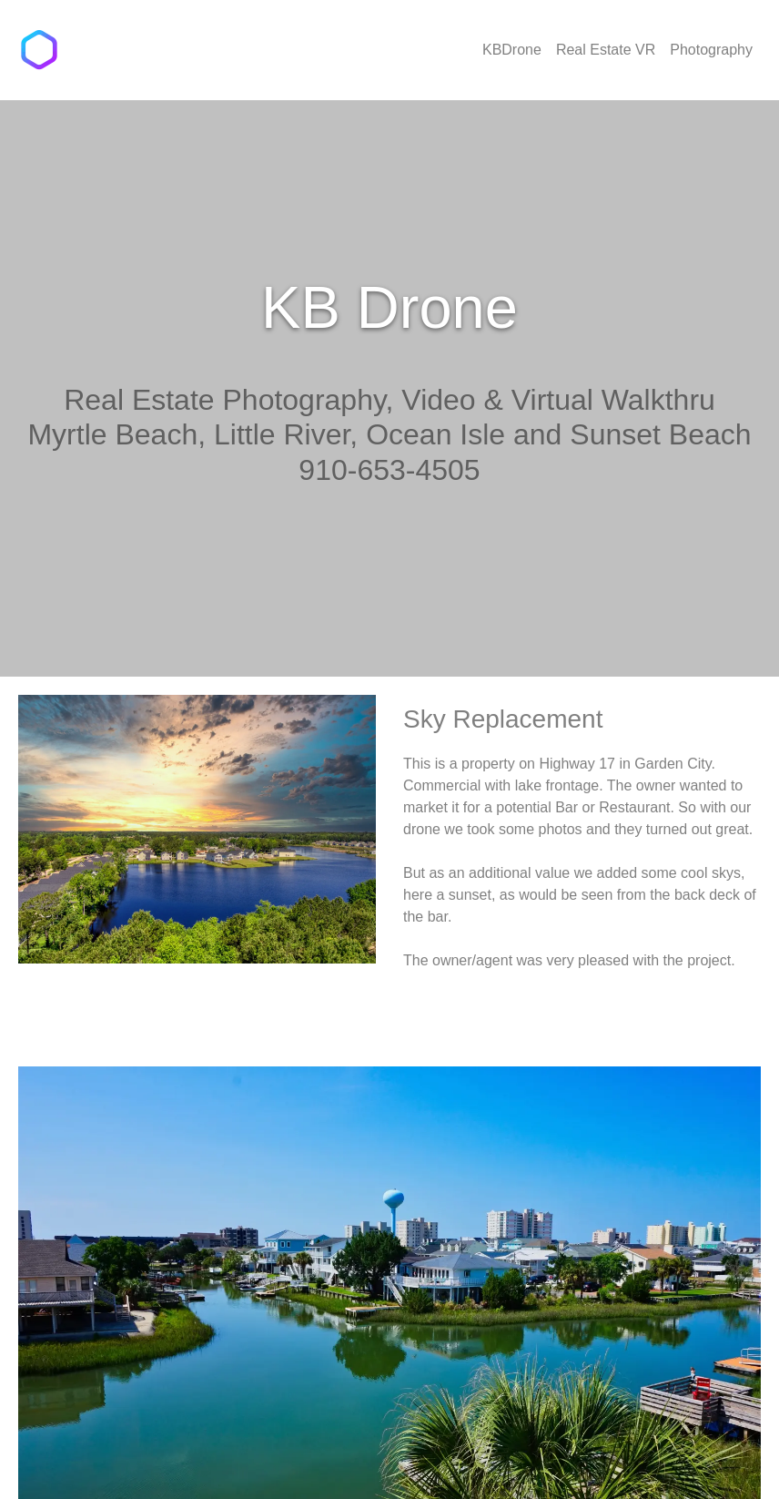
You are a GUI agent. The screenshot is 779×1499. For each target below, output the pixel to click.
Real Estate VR (605, 49)
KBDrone (511, 49)
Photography (711, 49)
